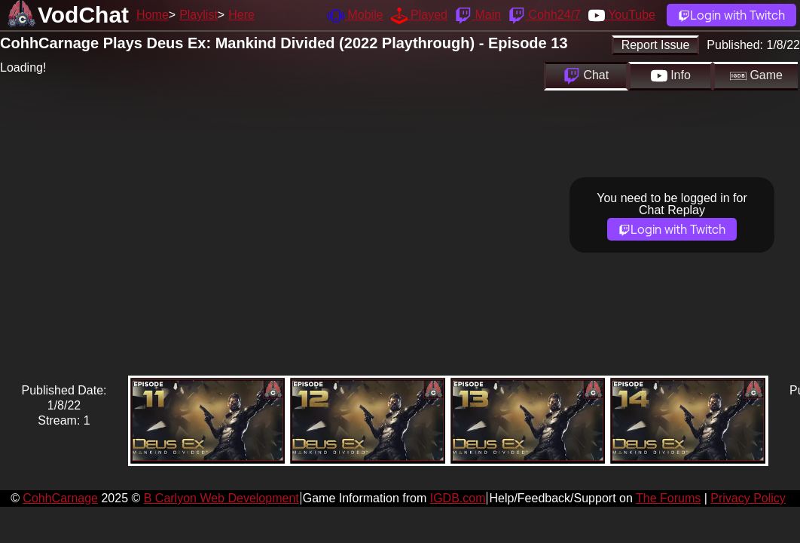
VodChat (83, 14)
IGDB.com (458, 498)
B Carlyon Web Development (221, 498)
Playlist (198, 14)
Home (152, 14)
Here (241, 14)
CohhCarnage (60, 498)
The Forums (668, 498)
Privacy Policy (748, 498)
